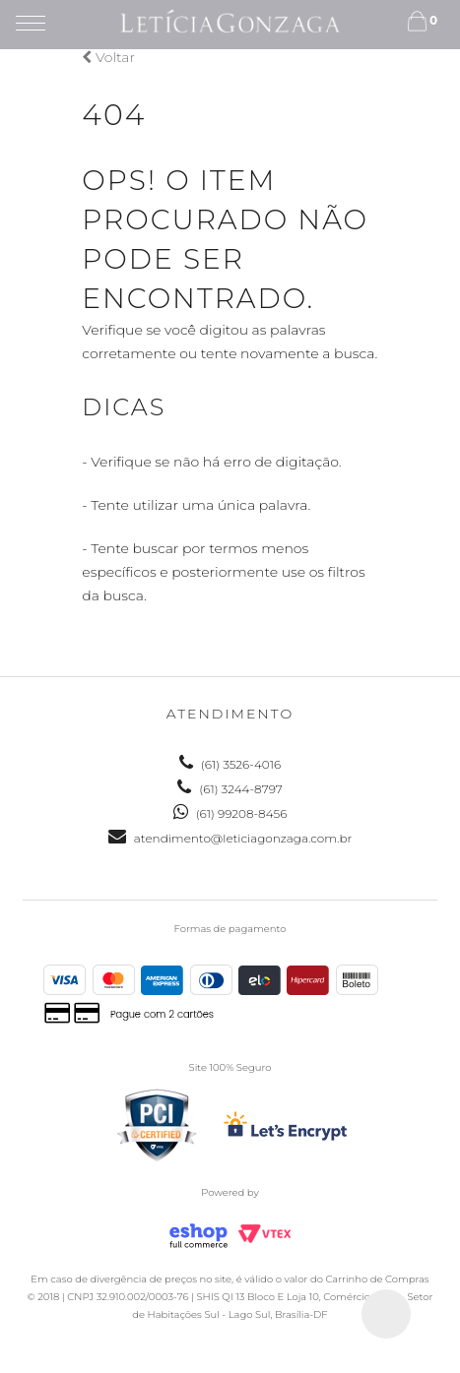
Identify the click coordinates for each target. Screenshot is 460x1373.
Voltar (108, 57)
